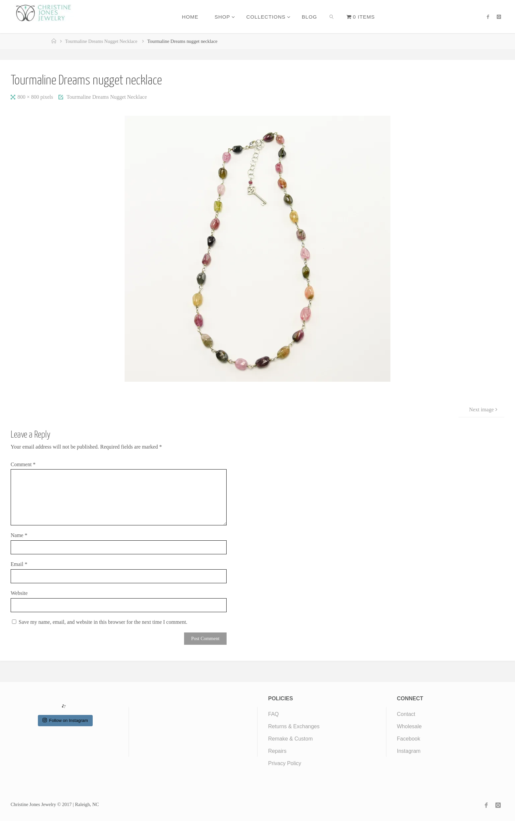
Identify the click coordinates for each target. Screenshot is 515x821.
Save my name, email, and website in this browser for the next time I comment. (103, 622)
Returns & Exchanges (294, 726)
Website (19, 593)
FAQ (273, 714)
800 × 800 (28, 97)
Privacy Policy (284, 763)
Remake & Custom (290, 739)
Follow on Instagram (65, 720)
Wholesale (409, 726)
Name (19, 535)
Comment (23, 464)
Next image (484, 409)
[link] (332, 16)
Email (19, 564)
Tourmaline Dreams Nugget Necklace (101, 41)
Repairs (277, 751)
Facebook (408, 739)
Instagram (409, 751)
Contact (406, 714)
